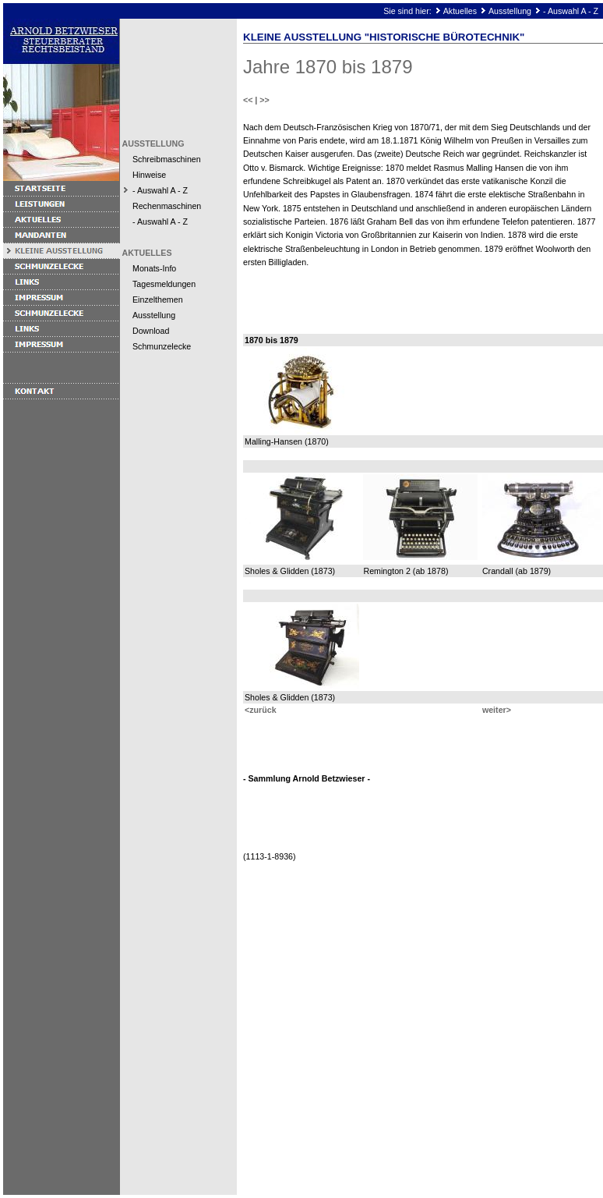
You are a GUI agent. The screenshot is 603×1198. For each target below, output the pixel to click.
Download (150, 330)
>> (264, 100)
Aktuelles (460, 11)
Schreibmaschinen (166, 159)
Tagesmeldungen (164, 284)
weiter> (496, 709)
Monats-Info (154, 268)
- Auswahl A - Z (570, 11)
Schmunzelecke (161, 346)
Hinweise (149, 174)
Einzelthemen (157, 299)
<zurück (261, 709)
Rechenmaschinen (166, 206)
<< (247, 100)
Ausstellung (509, 11)
